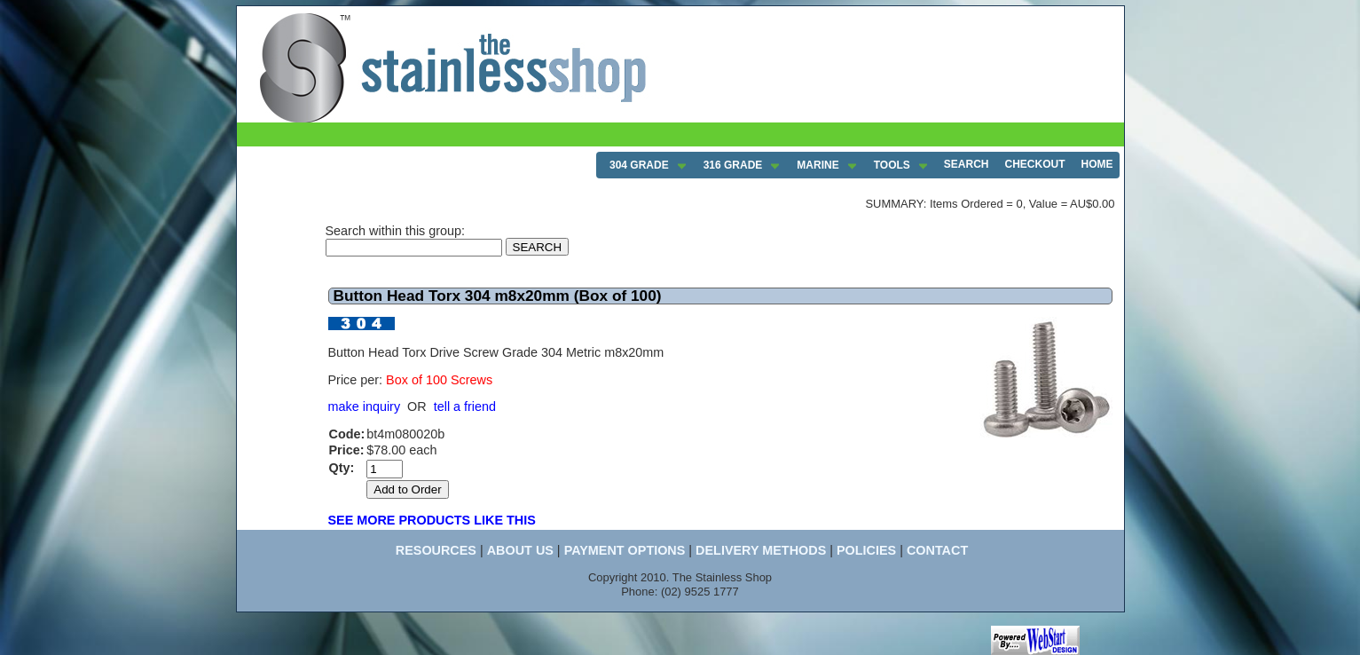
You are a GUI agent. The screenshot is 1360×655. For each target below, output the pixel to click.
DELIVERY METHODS (761, 550)
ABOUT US (520, 550)
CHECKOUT (1035, 164)
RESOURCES (436, 550)
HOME (1097, 164)
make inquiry (364, 406)
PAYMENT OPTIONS (625, 550)
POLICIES (866, 550)
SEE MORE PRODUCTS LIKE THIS (432, 520)
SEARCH (966, 164)
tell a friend (465, 406)
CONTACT (937, 550)
